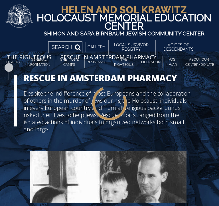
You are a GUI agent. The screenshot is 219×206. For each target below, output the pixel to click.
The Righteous (123, 62)
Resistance (97, 62)
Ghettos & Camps (69, 62)
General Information (38, 62)
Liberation (151, 62)
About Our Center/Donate (199, 62)
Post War (173, 62)
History (13, 62)
